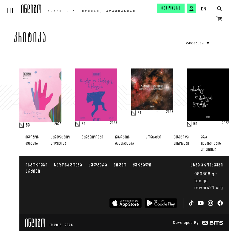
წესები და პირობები (181, 140)
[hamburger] (10, 6)
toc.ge (201, 180)
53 (28, 125)
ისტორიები (36, 165)
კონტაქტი (154, 137)
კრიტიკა (30, 39)
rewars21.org (208, 187)
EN (203, 9)
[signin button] (191, 8)
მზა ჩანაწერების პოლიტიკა (211, 143)
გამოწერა (171, 8)
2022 (225, 123)
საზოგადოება (68, 165)
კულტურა (98, 165)
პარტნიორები (92, 137)
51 (139, 113)
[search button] (219, 8)
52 (83, 124)
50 (195, 124)
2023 (57, 124)
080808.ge (205, 173)
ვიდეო (120, 165)
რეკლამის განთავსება (124, 140)
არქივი (32, 171)
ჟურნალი (142, 165)
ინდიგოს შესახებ (32, 140)
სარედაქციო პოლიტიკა (60, 140)
